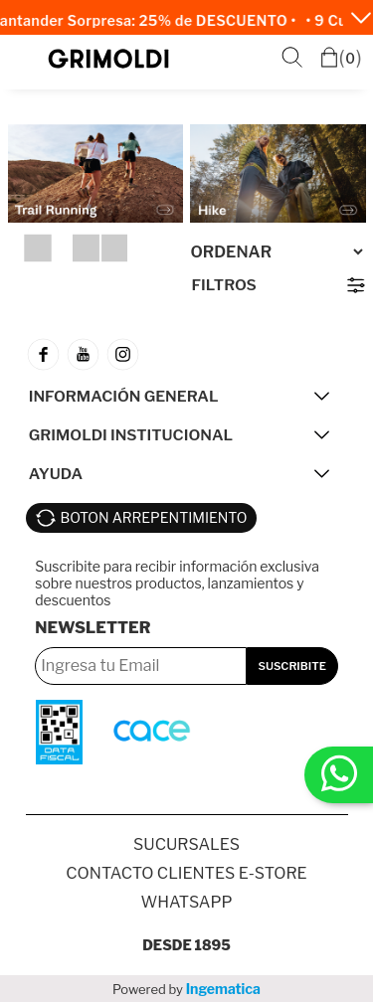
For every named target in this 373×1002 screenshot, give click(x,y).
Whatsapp (186, 902)
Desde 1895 (186, 944)
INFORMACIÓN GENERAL (124, 396)
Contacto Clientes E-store (186, 873)
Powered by (186, 988)
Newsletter (92, 627)
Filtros (224, 284)
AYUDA (56, 473)
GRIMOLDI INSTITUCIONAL (131, 434)
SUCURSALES (186, 844)
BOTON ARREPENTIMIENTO (154, 517)
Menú (26, 59)
